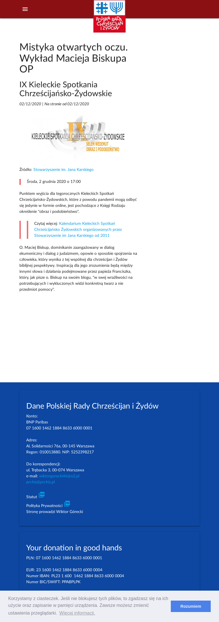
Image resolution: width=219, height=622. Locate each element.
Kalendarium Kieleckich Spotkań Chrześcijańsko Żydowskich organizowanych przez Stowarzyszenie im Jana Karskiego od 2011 (78, 230)
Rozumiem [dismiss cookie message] (191, 606)
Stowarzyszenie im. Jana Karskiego (63, 170)
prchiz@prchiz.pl (40, 482)
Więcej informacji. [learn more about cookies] (77, 613)
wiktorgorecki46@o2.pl (59, 476)
